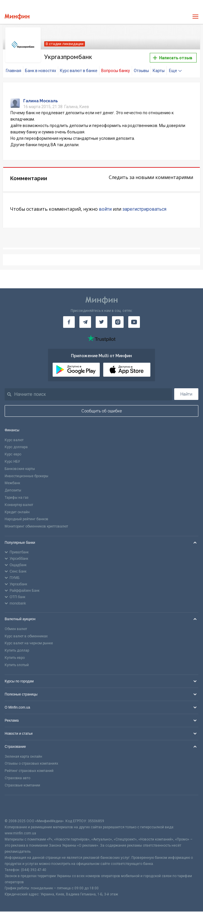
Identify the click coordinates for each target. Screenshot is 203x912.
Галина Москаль (40, 101)
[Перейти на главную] (17, 16)
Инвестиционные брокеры (26, 476)
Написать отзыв (172, 58)
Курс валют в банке (78, 70)
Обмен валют (16, 629)
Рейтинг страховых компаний (29, 771)
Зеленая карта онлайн (23, 756)
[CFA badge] (18, 806)
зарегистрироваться (144, 209)
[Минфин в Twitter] (101, 322)
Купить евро (15, 658)
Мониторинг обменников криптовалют (36, 526)
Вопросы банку (115, 70)
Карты (159, 70)
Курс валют (14, 440)
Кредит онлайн (17, 512)
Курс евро (13, 454)
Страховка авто (17, 778)
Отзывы (141, 70)
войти (105, 209)
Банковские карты (20, 469)
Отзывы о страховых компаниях (31, 763)
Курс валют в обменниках (26, 636)
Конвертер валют (19, 505)
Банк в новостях (40, 70)
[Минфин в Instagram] (118, 322)
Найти (186, 393)
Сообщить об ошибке (101, 410)
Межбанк (12, 483)
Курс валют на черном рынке (29, 643)
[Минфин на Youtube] (134, 322)
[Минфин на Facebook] (69, 322)
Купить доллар (17, 650)
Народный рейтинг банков (26, 519)
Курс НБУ (12, 461)
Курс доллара (16, 447)
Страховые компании (22, 785)
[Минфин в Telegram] (85, 322)
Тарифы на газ (17, 498)
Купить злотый (17, 665)
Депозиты (13, 490)
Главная (13, 70)
